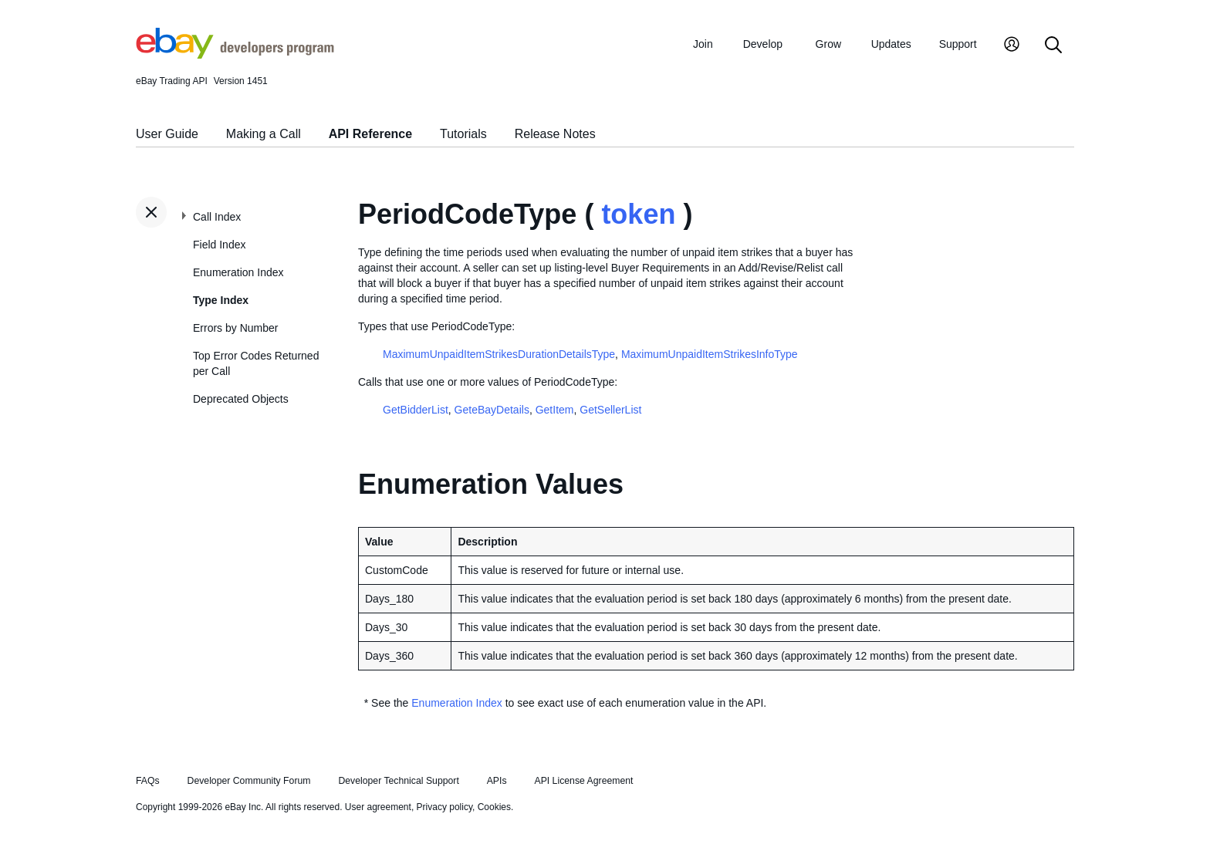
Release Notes (555, 133)
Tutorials (463, 133)
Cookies (494, 807)
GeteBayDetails (492, 410)
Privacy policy (444, 807)
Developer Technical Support (398, 780)
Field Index (219, 244)
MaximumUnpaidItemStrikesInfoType (709, 354)
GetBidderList (415, 410)
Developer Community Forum (249, 780)
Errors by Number (235, 328)
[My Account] (1011, 46)
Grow (828, 44)
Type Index (220, 300)
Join (703, 44)
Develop (762, 44)
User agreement (378, 807)
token (638, 214)
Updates (891, 44)
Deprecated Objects (241, 399)
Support (958, 44)
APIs (497, 780)
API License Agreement (583, 780)
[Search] (1053, 46)
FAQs (148, 780)
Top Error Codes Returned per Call (256, 363)
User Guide (167, 133)
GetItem (555, 410)
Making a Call (263, 133)
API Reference (371, 133)
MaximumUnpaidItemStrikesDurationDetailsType (499, 354)
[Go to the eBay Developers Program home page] (235, 55)
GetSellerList (610, 410)
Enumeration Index (238, 272)
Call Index (217, 217)
